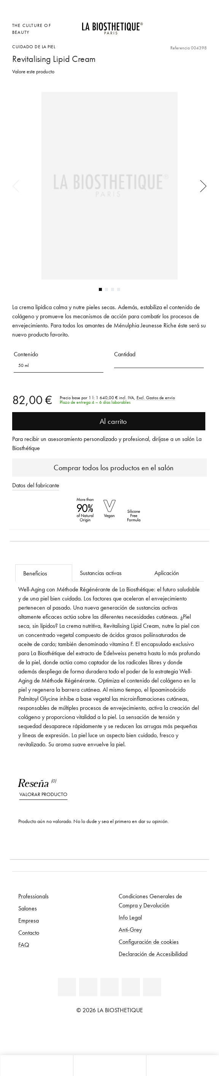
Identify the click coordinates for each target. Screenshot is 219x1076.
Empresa (28, 920)
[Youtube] (109, 987)
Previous (18, 186)
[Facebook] (88, 987)
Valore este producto (33, 71)
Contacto (28, 932)
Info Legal (130, 917)
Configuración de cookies (149, 941)
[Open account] (183, 24)
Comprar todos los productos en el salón (109, 467)
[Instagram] (131, 987)
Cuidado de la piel (33, 46)
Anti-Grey (130, 929)
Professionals (33, 896)
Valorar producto (43, 794)
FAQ (23, 944)
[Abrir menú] (109, 1065)
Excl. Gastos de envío (155, 397)
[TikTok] (152, 987)
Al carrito (109, 421)
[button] (159, 363)
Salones (27, 908)
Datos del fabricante (35, 485)
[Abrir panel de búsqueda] (182, 1065)
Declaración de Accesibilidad (153, 953)
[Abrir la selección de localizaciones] (164, 24)
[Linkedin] (67, 987)
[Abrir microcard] (164, 35)
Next (201, 186)
